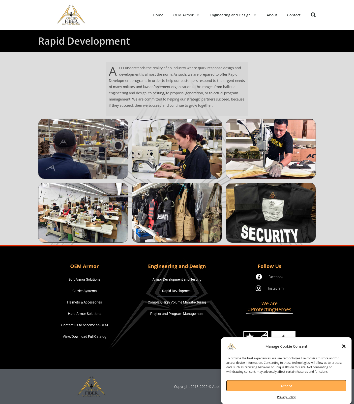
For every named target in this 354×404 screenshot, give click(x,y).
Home (158, 14)
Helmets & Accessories (84, 302)
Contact (293, 14)
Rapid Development (177, 291)
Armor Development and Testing (177, 279)
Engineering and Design (233, 15)
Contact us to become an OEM (84, 325)
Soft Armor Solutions (84, 279)
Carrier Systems (84, 291)
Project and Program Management (177, 314)
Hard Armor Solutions (84, 314)
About (272, 14)
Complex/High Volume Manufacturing (177, 302)
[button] (343, 348)
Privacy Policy (286, 400)
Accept (286, 388)
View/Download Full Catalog (84, 336)
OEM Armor (186, 15)
